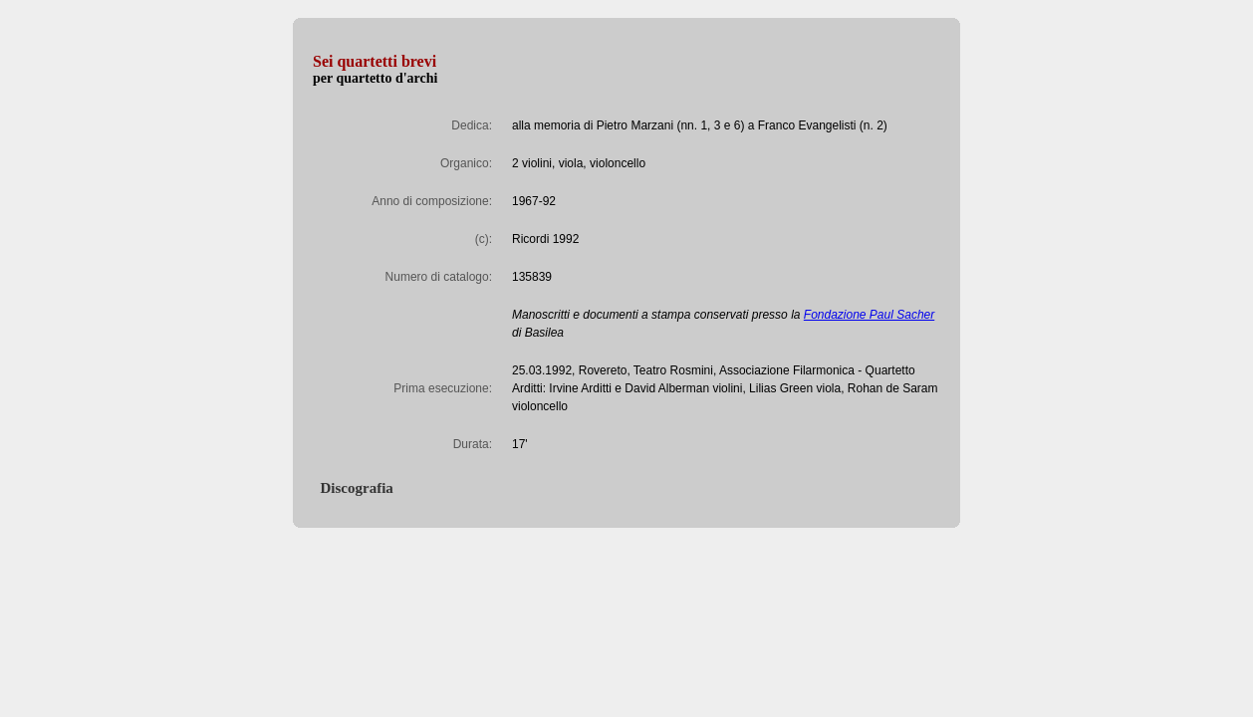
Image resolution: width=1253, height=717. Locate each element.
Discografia (353, 488)
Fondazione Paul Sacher (869, 315)
